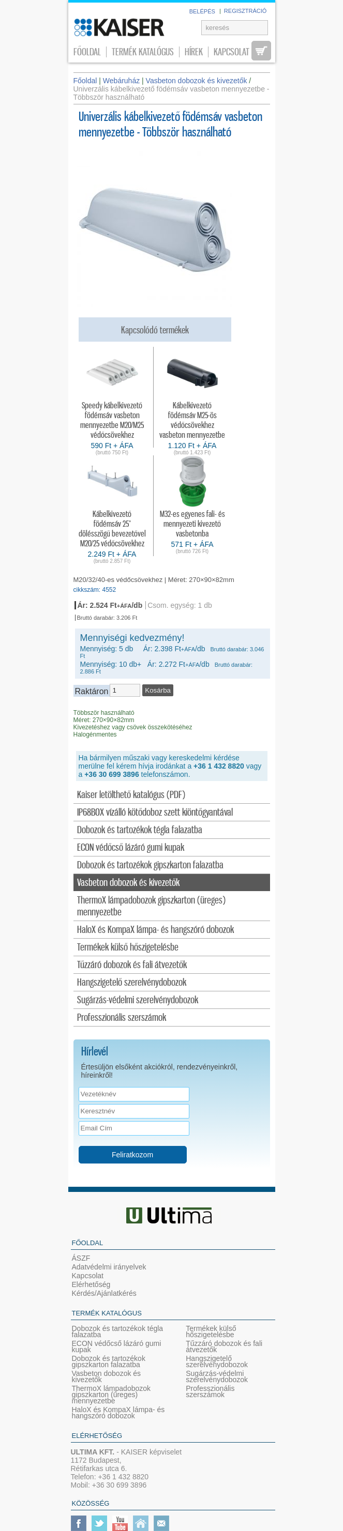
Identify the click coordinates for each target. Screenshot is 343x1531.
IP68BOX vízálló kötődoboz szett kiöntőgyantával (155, 813)
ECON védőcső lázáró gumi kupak (130, 848)
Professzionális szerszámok (121, 1018)
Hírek (194, 52)
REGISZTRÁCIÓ (245, 11)
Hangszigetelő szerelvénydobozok (131, 983)
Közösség (91, 1503)
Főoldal (87, 52)
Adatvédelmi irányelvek (109, 1267)
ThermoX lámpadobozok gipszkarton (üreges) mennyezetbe (151, 906)
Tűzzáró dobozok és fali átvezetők (132, 965)
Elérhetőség (91, 1284)
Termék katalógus (143, 52)
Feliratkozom (132, 1155)
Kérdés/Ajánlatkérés (104, 1293)
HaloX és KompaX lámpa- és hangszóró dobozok (155, 930)
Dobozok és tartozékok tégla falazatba (139, 830)
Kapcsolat (231, 52)
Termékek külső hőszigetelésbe (127, 948)
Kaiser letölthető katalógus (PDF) (131, 795)
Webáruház (121, 80)
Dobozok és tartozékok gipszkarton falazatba (150, 865)
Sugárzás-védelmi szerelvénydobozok (137, 1000)
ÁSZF (81, 1258)
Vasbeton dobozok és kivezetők (128, 883)
